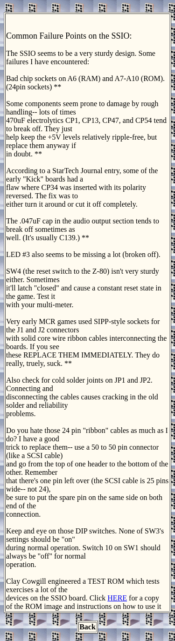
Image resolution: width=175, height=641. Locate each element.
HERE (117, 598)
